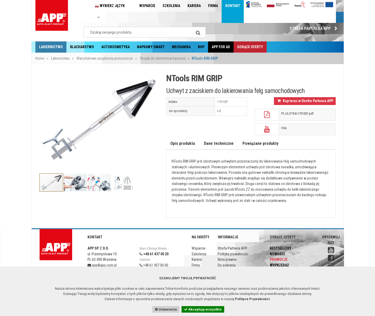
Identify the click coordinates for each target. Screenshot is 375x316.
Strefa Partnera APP (315, 28)
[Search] (198, 32)
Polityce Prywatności (252, 299)
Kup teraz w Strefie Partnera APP (305, 101)
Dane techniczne (219, 143)
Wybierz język (110, 11)
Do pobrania (227, 265)
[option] (98, 120)
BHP (201, 47)
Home (39, 58)
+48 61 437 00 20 (154, 254)
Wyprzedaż (279, 265)
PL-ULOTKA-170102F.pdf (297, 113)
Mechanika (181, 47)
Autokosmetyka (115, 47)
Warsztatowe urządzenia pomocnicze (104, 58)
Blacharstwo (82, 47)
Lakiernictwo (51, 47)
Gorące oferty (250, 47)
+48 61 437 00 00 (154, 265)
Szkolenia (171, 6)
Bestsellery (280, 248)
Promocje (279, 259)
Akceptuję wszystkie (203, 309)
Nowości (277, 254)
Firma (213, 6)
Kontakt (232, 6)
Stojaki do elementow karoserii (162, 58)
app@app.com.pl (102, 265)
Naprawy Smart (151, 47)
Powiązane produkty (260, 143)
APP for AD (221, 47)
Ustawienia (166, 309)
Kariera (194, 6)
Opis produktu (182, 143)
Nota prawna (227, 259)
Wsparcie (147, 6)
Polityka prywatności (233, 254)
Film (284, 128)
